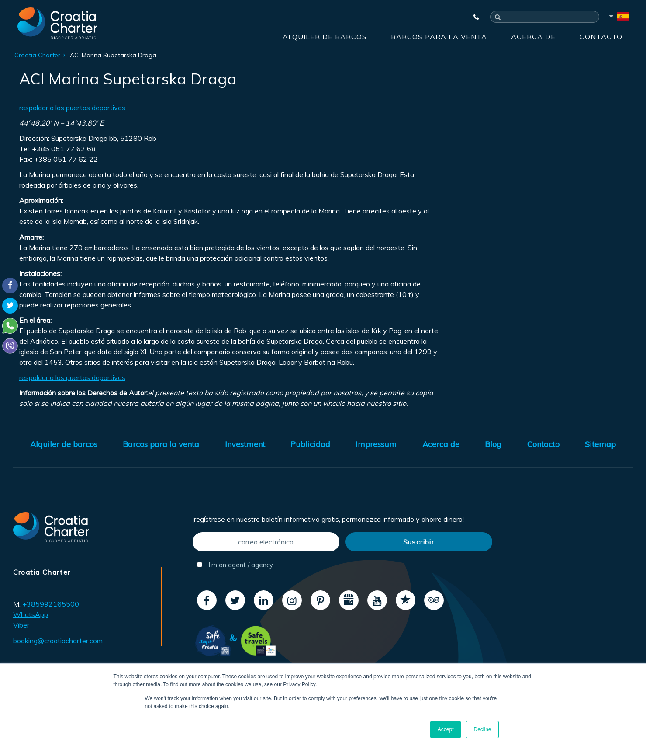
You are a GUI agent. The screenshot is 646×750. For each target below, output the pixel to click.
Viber (21, 625)
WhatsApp (30, 614)
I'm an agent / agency (235, 565)
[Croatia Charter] (57, 23)
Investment (245, 444)
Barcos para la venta (439, 36)
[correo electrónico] (266, 541)
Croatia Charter (37, 55)
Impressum (376, 444)
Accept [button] (446, 729)
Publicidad (310, 444)
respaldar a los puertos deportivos (72, 107)
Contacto (601, 36)
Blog (493, 444)
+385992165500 (50, 604)
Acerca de (533, 36)
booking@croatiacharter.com (58, 640)
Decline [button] (482, 729)
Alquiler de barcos (325, 36)
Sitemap (600, 444)
